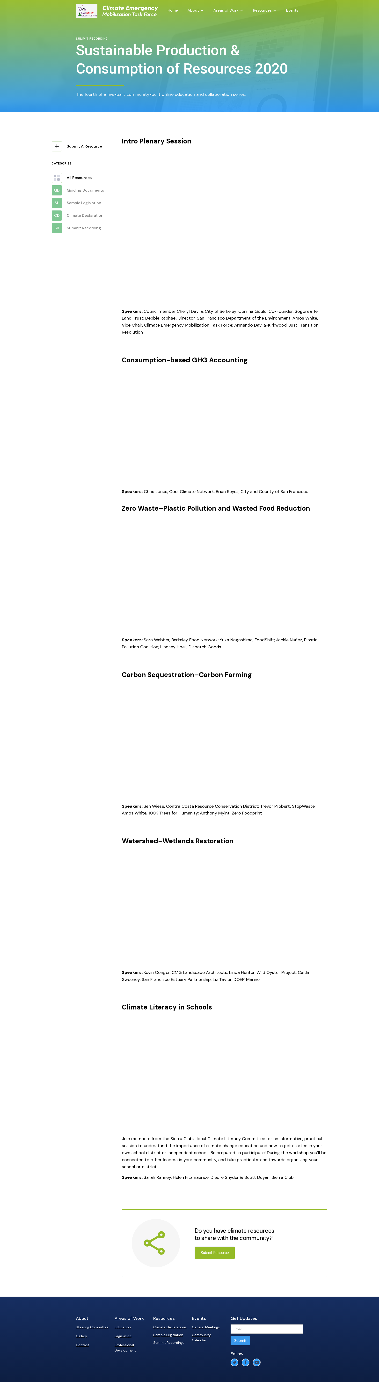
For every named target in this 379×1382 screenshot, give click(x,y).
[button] (196, 10)
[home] (86, 11)
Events (292, 10)
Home (173, 10)
